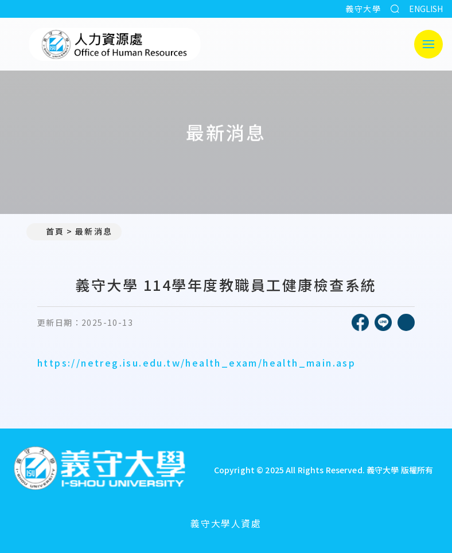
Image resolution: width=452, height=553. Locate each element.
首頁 (50, 231)
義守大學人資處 (225, 523)
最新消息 (93, 231)
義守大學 (363, 8)
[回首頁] (99, 469)
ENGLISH (426, 8)
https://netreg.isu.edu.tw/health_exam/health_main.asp (196, 362)
